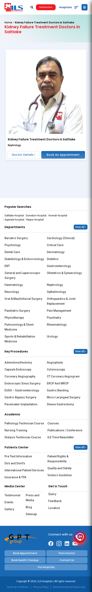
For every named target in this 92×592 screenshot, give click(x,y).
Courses (53, 423)
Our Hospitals (46, 567)
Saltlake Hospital (14, 215)
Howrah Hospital (57, 215)
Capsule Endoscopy (18, 369)
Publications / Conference (64, 430)
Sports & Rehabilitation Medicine (20, 339)
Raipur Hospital (35, 219)
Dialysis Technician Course (23, 437)
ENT (7, 266)
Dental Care (12, 252)
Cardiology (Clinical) (61, 238)
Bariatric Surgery (16, 238)
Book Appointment (25, 553)
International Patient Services (24, 470)
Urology (52, 336)
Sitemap (31, 514)
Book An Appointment (63, 155)
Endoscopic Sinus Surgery (22, 383)
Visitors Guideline (59, 475)
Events (9, 502)
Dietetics (53, 259)
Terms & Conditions (18, 587)
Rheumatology (57, 324)
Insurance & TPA (15, 477)
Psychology (13, 245)
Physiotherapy (14, 317)
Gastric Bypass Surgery (20, 397)
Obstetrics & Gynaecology (64, 273)
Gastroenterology (59, 266)
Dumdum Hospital (36, 215)
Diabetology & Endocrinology (24, 259)
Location (54, 508)
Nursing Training (16, 430)
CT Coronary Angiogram (63, 376)
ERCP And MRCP (58, 383)
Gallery (9, 509)
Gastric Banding (58, 390)
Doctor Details (23, 155)
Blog (29, 507)
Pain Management (59, 310)
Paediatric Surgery (17, 310)
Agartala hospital (14, 219)
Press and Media (32, 498)
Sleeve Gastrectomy (60, 404)
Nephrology (55, 284)
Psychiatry (54, 317)
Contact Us (67, 560)
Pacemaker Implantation (21, 404)
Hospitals (65, 7)
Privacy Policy (41, 587)
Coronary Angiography (20, 376)
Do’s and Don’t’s (15, 463)
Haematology (14, 284)
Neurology (12, 291)
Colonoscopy (56, 369)
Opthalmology (56, 291)
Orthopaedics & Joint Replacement (61, 301)
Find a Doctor (67, 553)
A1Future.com (77, 587)
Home (8, 22)
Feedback (54, 501)
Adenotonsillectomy (18, 362)
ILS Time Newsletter (60, 437)
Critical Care (55, 245)
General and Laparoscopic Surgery (22, 275)
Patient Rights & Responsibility (57, 459)
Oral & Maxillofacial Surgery (23, 298)
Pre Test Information (18, 456)
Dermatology (55, 252)
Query (52, 494)
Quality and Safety (59, 468)
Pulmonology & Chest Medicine (19, 327)
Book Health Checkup (25, 560)
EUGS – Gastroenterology (22, 390)
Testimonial (12, 495)
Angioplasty (55, 362)
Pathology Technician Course (24, 423)
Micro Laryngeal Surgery (63, 397)
